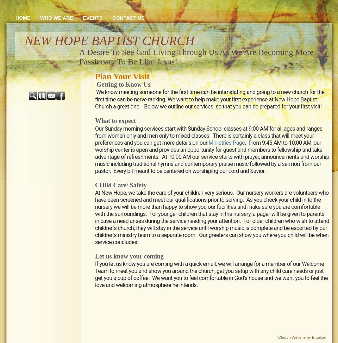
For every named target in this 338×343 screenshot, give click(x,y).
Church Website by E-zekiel (302, 337)
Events (93, 18)
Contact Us (129, 18)
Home (22, 18)
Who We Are (56, 18)
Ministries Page (226, 142)
